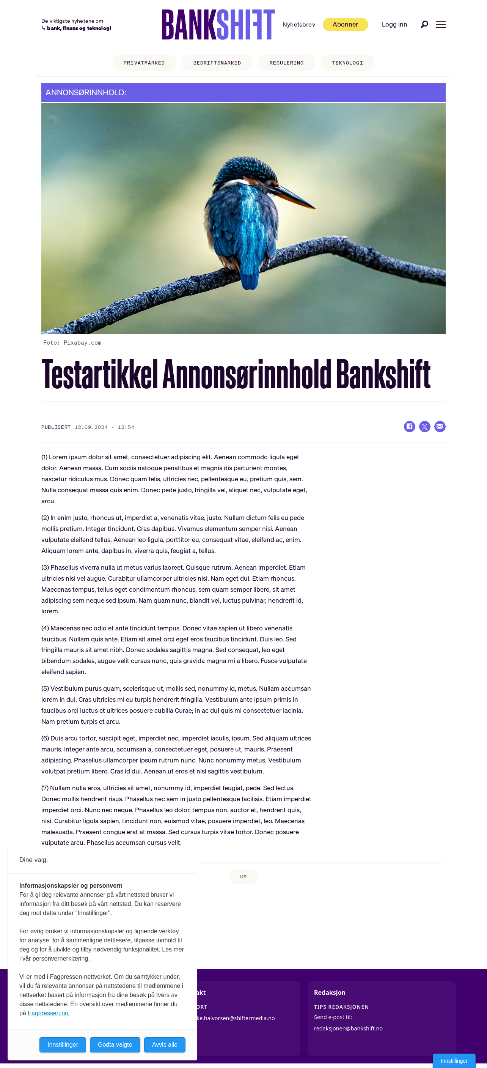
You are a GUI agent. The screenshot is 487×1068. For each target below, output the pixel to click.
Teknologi (347, 63)
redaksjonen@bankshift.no (348, 1028)
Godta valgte (115, 1044)
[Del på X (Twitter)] (424, 426)
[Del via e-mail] (440, 426)
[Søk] (425, 24)
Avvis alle (165, 1044)
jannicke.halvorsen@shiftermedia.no (228, 1018)
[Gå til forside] (218, 25)
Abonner (345, 24)
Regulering (287, 63)
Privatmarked (144, 63)
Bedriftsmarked (217, 63)
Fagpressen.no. (49, 1013)
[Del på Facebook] (409, 426)
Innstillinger (454, 1061)
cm (243, 876)
